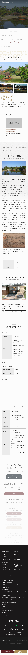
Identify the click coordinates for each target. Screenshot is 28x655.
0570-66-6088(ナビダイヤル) (15, 635)
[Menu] (23, 2)
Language (13, 1)
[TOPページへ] (5, 2)
